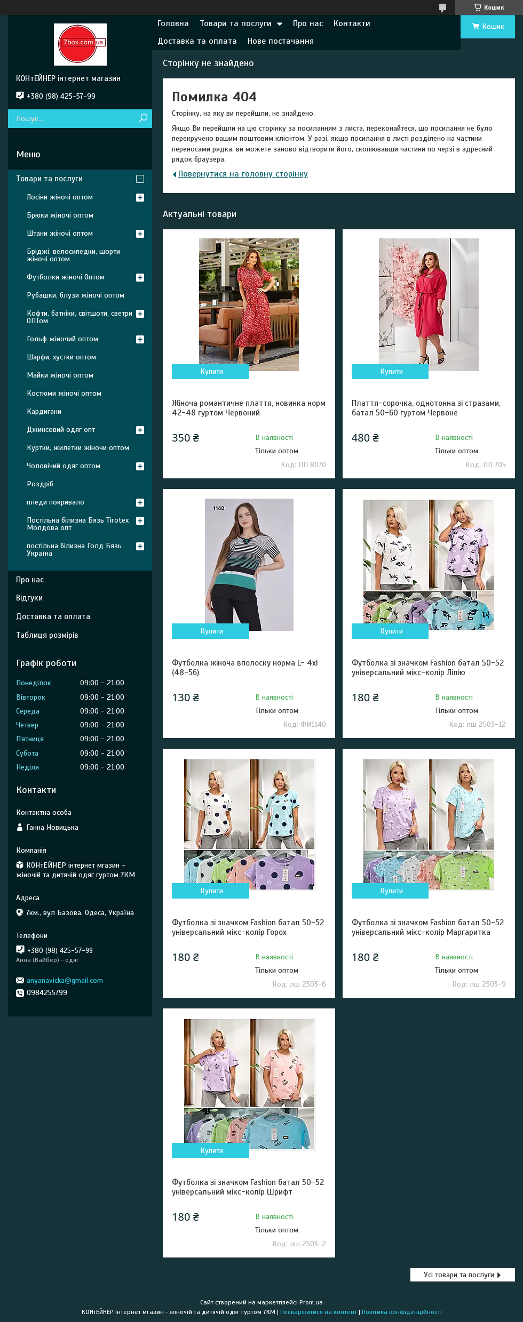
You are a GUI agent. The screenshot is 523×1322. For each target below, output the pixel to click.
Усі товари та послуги (459, 1274)
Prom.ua (311, 1302)
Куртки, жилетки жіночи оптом (78, 447)
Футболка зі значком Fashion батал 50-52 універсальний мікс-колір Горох (248, 927)
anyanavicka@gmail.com (65, 980)
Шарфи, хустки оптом (61, 357)
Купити (211, 371)
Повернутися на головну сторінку (243, 174)
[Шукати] (142, 118)
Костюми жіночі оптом (64, 393)
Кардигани (44, 411)
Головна (173, 23)
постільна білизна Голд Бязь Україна (74, 549)
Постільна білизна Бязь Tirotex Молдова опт (78, 524)
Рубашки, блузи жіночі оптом (75, 295)
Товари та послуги (236, 23)
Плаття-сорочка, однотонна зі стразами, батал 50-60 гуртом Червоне (426, 408)
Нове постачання (281, 41)
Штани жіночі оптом (60, 233)
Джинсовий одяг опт (61, 429)
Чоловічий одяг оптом (63, 465)
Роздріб (40, 483)
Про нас (308, 23)
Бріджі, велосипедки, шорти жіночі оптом (73, 255)
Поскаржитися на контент (318, 1312)
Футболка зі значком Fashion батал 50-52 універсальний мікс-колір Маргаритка (428, 927)
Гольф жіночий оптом (62, 338)
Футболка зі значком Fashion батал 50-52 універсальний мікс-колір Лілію (428, 667)
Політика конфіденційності (402, 1312)
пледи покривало (55, 502)
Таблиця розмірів (47, 635)
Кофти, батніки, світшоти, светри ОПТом (79, 317)
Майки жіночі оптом (60, 375)
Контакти (352, 23)
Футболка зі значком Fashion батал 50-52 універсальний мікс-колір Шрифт (248, 1187)
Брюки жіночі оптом (60, 215)
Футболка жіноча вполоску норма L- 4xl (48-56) (245, 667)
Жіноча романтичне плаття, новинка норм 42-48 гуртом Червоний (249, 408)
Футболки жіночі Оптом (66, 277)
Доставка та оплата (197, 41)
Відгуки (29, 598)
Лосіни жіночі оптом (60, 197)
